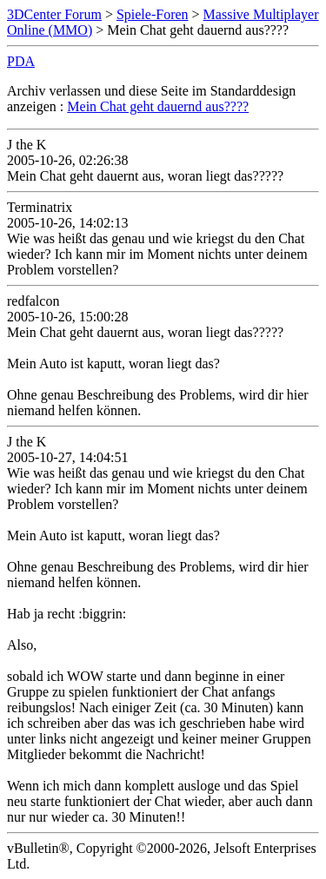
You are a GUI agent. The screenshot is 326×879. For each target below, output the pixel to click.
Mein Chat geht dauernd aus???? (158, 106)
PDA (21, 61)
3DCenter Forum (54, 14)
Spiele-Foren (152, 14)
